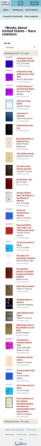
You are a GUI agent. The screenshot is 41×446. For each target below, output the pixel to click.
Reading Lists (17, 10)
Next (27, 53)
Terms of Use (21, 435)
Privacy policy (32, 430)
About (6, 9)
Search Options (31, 10)
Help (21, 439)
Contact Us (33, 435)
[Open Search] (20, 3)
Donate (34, 3)
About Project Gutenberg (15, 430)
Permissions (9, 435)
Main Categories (31, 16)
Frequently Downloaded (13, 16)
